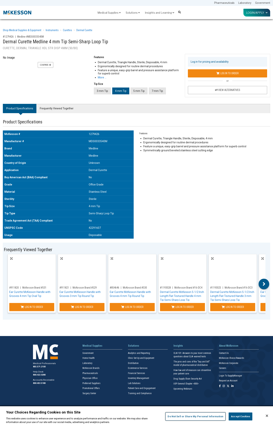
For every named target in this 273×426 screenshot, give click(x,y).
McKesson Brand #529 (85, 287)
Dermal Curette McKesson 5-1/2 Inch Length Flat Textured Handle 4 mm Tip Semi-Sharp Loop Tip (182, 295)
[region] (136, 416)
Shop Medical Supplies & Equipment (22, 30)
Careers (222, 368)
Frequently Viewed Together (57, 108)
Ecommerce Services (137, 368)
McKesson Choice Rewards (231, 358)
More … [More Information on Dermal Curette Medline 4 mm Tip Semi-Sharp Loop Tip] (102, 77)
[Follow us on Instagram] (224, 386)
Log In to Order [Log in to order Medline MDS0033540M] (227, 73)
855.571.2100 (39, 366)
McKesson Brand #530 (135, 287)
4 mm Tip (120, 90)
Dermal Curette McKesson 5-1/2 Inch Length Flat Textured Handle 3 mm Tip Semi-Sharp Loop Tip (232, 295)
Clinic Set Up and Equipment (141, 358)
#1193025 (215, 287)
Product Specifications (19, 108)
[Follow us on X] (228, 386)
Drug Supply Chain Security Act (187, 378)
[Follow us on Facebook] (220, 386)
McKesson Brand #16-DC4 (188, 287)
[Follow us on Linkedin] (232, 386)
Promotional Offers (91, 388)
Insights (178, 345)
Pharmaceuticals (224, 2)
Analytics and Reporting (139, 353)
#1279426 (8, 36)
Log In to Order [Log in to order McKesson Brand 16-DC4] (182, 306)
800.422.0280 (39, 375)
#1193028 (165, 287)
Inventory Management (138, 378)
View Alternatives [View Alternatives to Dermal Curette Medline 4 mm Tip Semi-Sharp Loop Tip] (227, 90)
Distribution (133, 363)
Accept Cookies (240, 416)
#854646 (114, 287)
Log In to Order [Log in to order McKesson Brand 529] (82, 306)
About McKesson (228, 345)
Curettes (67, 30)
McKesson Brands (91, 368)
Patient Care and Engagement (141, 388)
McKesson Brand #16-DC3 (239, 287)
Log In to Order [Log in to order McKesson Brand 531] (32, 306)
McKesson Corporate (228, 363)
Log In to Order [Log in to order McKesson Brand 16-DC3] (233, 306)
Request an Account (228, 380)
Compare (45, 65)
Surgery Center (89, 393)
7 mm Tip (157, 90)
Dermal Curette (84, 30)
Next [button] (264, 284)
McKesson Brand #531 (34, 287)
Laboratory (244, 2)
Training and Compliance (139, 393)
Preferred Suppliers (91, 383)
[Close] (267, 416)
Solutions (133, 12)
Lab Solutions (134, 383)
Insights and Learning (159, 12)
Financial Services (136, 373)
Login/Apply (257, 12)
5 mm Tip (139, 90)
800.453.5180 (39, 383)
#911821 (64, 287)
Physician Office (89, 378)
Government (262, 2)
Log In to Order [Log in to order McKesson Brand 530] (132, 306)
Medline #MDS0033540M (30, 36)
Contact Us (224, 353)
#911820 (14, 287)
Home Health (88, 358)
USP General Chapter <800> (186, 383)
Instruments (52, 30)
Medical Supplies (109, 12)
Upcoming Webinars (182, 388)
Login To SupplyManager (230, 375)
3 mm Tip (102, 90)
